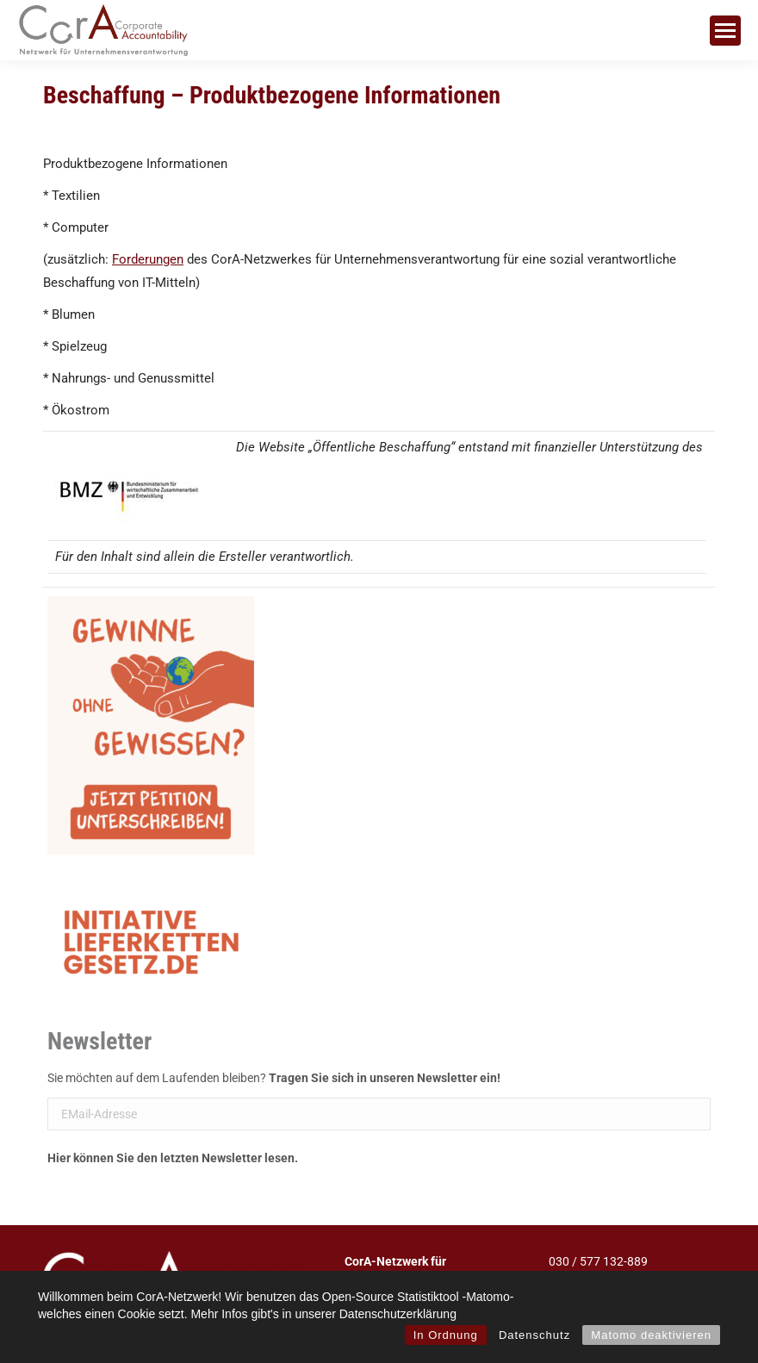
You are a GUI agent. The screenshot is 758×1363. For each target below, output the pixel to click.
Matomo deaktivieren (651, 1335)
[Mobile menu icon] (725, 31)
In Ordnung (445, 1335)
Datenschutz (534, 1335)
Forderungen (147, 259)
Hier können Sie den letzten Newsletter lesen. (172, 1158)
